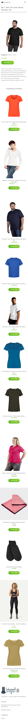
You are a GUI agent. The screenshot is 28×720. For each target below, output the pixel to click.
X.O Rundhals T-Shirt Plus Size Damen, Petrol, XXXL (14, 372)
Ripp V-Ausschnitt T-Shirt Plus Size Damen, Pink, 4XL (14, 473)
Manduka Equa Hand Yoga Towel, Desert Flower (14, 523)
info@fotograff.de (6, 710)
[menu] (25, 2)
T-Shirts (14, 55)
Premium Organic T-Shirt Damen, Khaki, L (14, 416)
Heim (2, 12)
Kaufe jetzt (7, 62)
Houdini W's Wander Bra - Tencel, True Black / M (14, 624)
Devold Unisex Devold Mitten (14, 567)
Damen (10, 55)
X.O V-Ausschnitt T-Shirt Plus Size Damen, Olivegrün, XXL (14, 669)
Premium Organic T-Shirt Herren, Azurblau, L (14, 283)
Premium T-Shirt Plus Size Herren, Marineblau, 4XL (14, 239)
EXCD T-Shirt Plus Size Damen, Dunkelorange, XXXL (14, 122)
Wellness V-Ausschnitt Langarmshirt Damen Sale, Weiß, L (14, 181)
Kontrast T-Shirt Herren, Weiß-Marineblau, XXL (14, 327)
